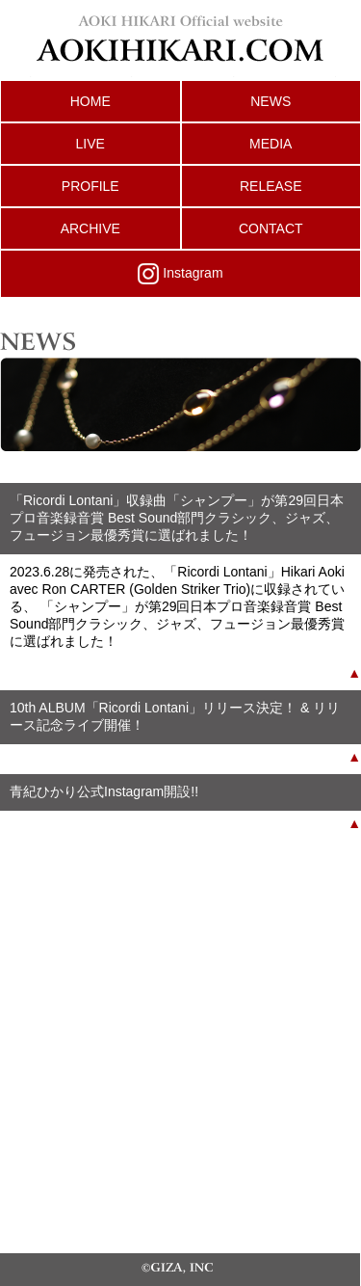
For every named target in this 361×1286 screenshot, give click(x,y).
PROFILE (90, 186)
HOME (90, 101)
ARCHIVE (90, 228)
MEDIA (270, 143)
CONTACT (271, 228)
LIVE (90, 143)
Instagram (180, 273)
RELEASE (271, 186)
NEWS (270, 101)
